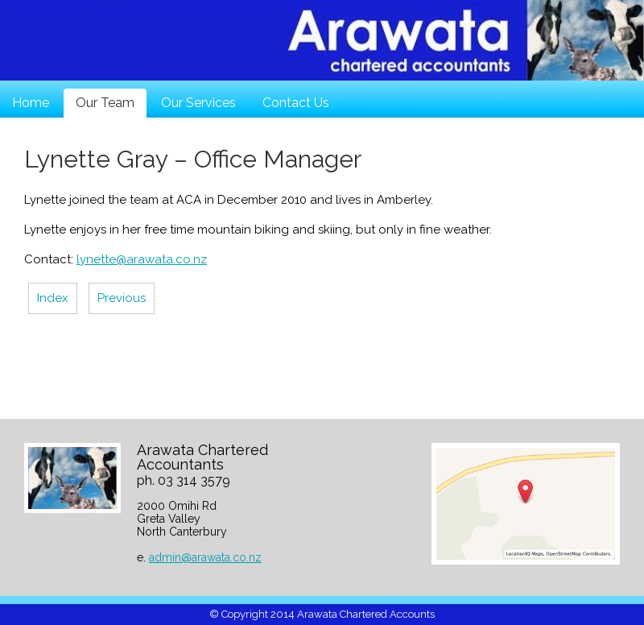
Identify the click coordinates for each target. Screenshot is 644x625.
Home (30, 102)
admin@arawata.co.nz (205, 557)
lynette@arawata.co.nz (141, 259)
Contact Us (295, 102)
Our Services (198, 102)
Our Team (105, 102)
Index (52, 298)
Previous (121, 298)
